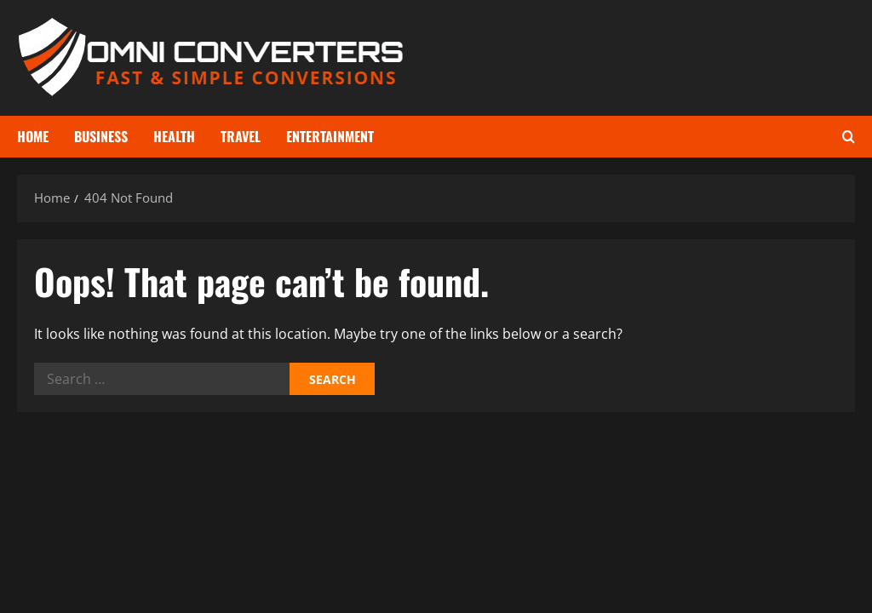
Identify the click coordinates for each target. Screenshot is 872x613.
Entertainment (330, 136)
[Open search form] (848, 136)
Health (174, 136)
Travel (241, 136)
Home (33, 136)
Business (101, 136)
